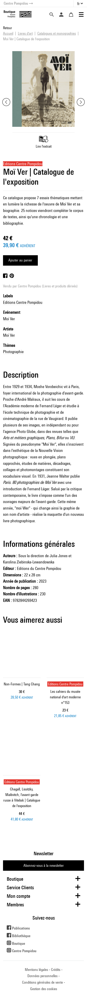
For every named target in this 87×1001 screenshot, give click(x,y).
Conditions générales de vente (42, 982)
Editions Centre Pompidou (22, 302)
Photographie (13, 351)
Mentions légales (36, 969)
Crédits (55, 969)
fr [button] (78, 3)
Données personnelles (42, 976)
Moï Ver (9, 318)
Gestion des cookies (43, 989)
